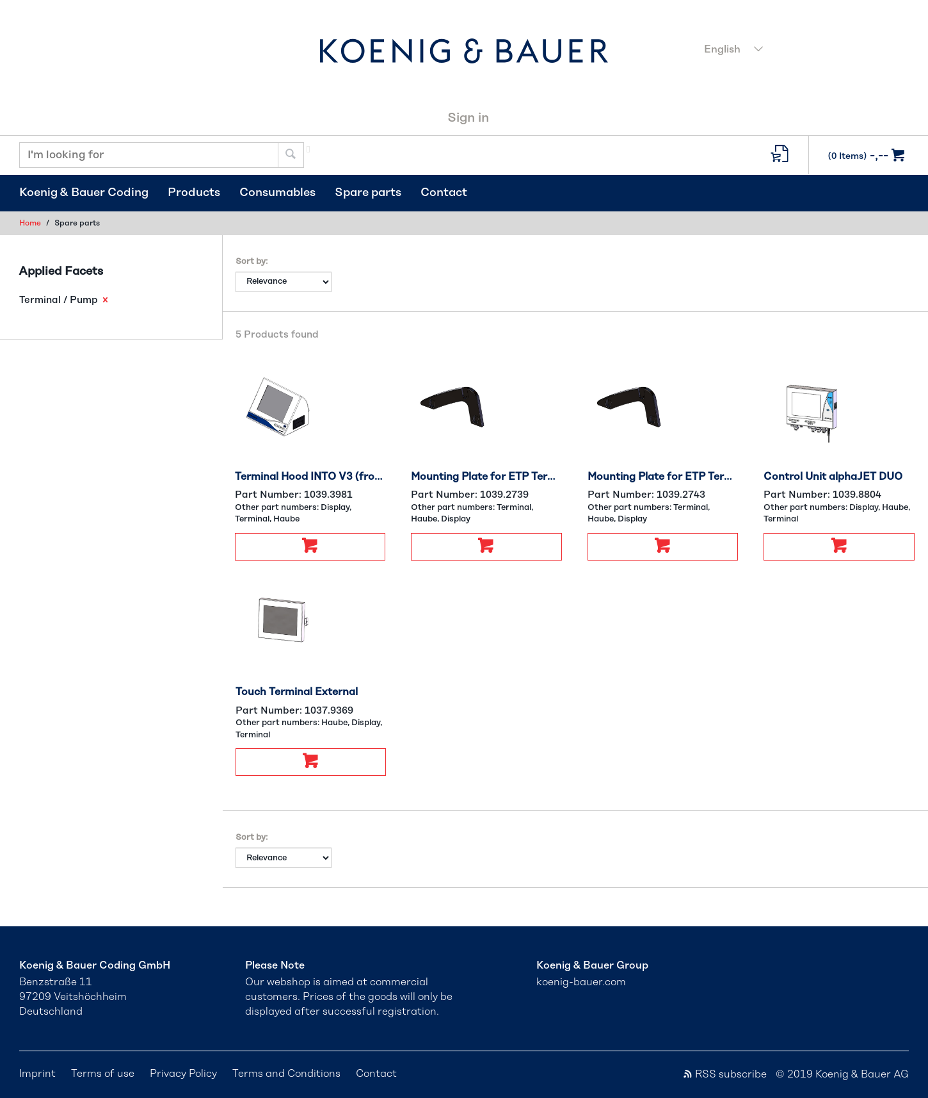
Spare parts (368, 193)
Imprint (37, 1074)
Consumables (277, 193)
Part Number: (294, 495)
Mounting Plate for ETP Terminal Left (486, 476)
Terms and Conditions (286, 1074)
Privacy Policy (183, 1074)
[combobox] (802, 51)
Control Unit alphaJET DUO (833, 476)
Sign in (468, 117)
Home (30, 223)
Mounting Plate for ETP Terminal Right (663, 476)
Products (194, 193)
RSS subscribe (724, 1074)
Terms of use (102, 1074)
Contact (443, 193)
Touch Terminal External (297, 692)
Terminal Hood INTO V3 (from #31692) (310, 476)
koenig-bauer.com (581, 982)
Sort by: (252, 262)
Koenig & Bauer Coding (83, 193)
